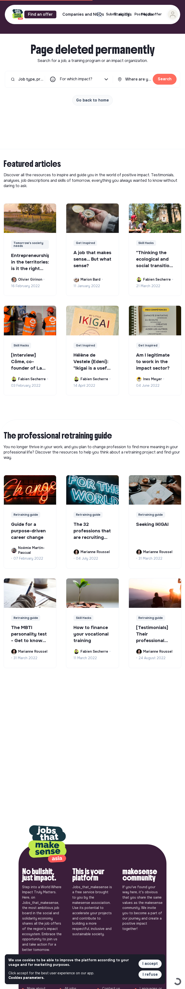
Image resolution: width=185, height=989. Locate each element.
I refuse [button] (150, 974)
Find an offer (40, 14)
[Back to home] (47, 844)
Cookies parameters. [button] (26, 977)
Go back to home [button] (92, 100)
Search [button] (165, 78)
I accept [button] (150, 963)
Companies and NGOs (83, 14)
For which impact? (84, 79)
